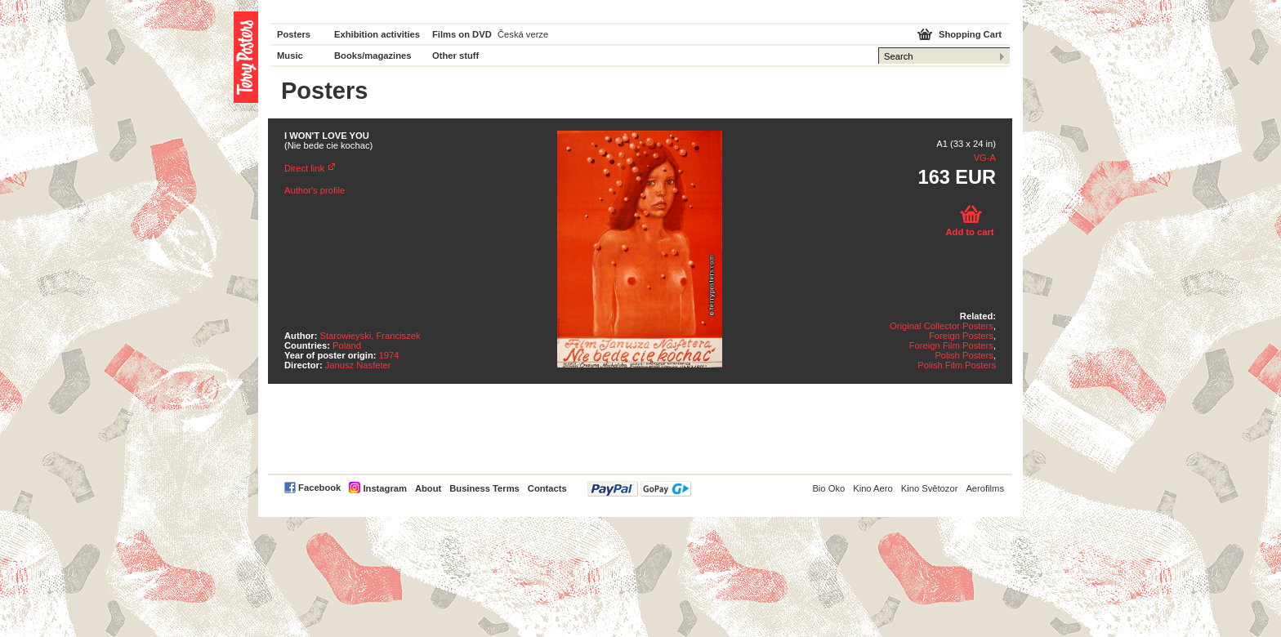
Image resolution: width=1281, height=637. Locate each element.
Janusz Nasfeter (358, 365)
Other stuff (455, 55)
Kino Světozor (929, 488)
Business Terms (484, 488)
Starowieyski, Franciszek (370, 336)
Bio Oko (828, 488)
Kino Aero (873, 488)
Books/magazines (373, 55)
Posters (293, 34)
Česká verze (523, 34)
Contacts (547, 488)
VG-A (985, 158)
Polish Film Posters (956, 365)
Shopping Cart (970, 34)
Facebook (319, 487)
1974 (389, 355)
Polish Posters (964, 355)
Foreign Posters (961, 336)
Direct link (304, 168)
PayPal (639, 489)
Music (290, 55)
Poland (347, 345)
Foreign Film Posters (951, 345)
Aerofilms (985, 488)
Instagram (384, 488)
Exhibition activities (377, 34)
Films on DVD (462, 34)
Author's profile (314, 190)
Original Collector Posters (941, 326)
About (428, 488)
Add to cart (969, 232)
